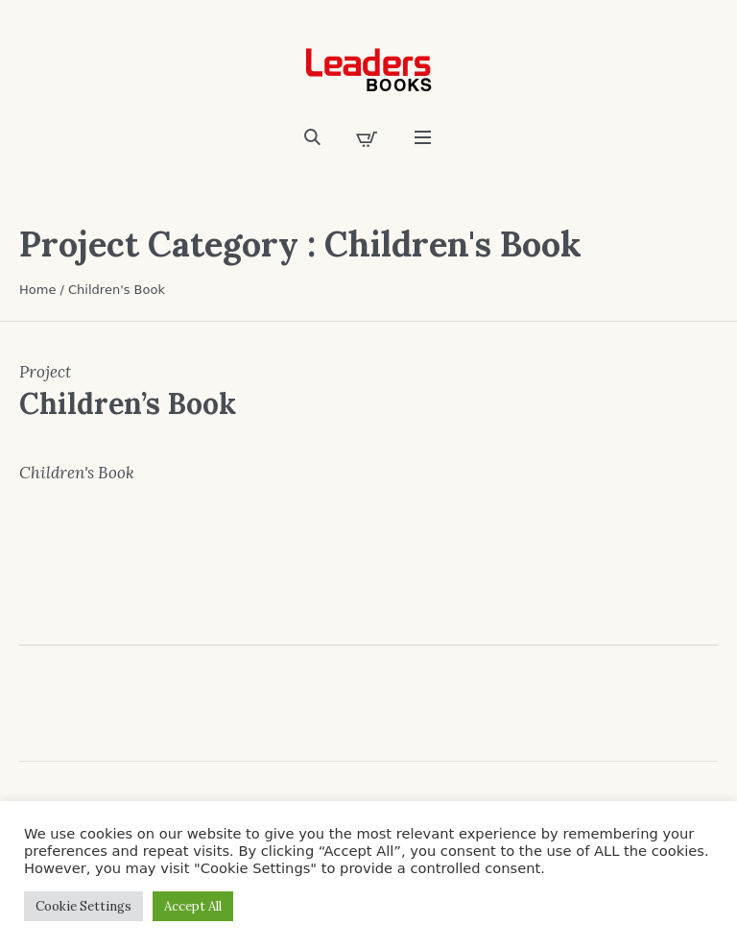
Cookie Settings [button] (83, 906)
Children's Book (76, 472)
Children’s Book (127, 403)
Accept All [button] (193, 906)
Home (37, 289)
